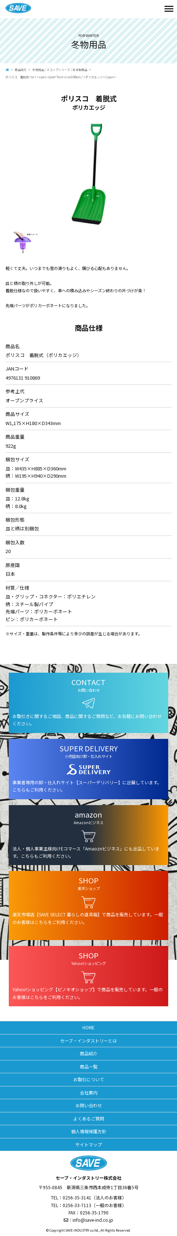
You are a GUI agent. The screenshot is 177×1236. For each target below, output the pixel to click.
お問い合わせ (88, 1105)
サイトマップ (88, 1144)
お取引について (88, 1079)
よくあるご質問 (88, 1118)
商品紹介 (20, 70)
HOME (88, 1027)
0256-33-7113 (77, 1205)
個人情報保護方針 (88, 1131)
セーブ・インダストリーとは (88, 1040)
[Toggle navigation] (169, 9)
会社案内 (88, 1092)
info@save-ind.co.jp (93, 1220)
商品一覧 (88, 1066)
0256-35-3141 (77, 1197)
